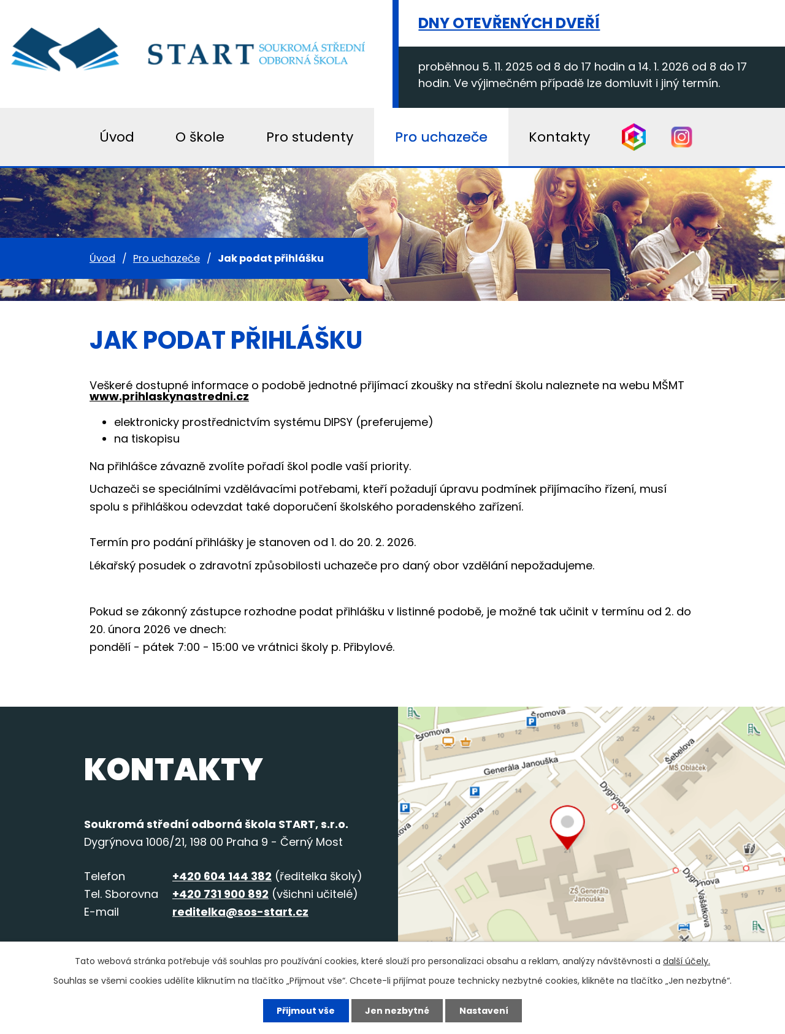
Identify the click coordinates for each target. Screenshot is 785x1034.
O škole (199, 136)
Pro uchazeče (166, 258)
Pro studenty (309, 136)
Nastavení (483, 1011)
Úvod (102, 258)
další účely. (686, 961)
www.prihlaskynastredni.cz (169, 396)
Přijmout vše (306, 1011)
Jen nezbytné (397, 1011)
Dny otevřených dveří (509, 23)
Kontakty (559, 136)
